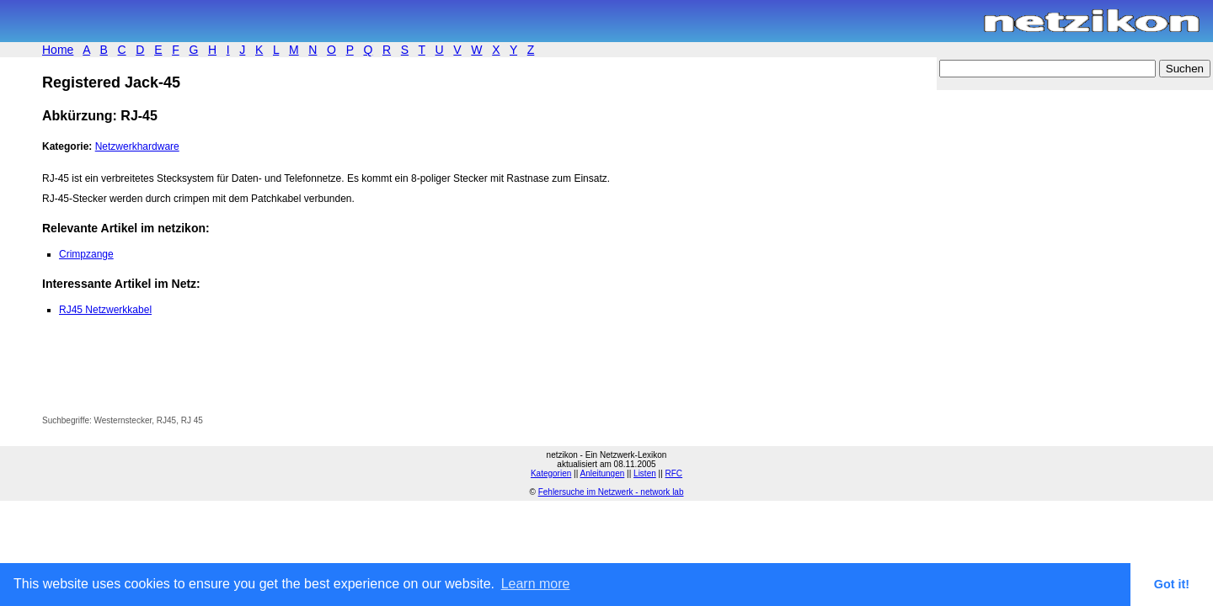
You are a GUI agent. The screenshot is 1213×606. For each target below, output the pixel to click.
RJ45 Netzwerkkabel (105, 310)
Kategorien (551, 473)
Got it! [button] (1171, 584)
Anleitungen (602, 473)
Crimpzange (86, 254)
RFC (674, 473)
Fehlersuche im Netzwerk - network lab (611, 492)
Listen (644, 473)
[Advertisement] (239, 378)
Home (57, 49)
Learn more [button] (535, 584)
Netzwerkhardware (137, 146)
